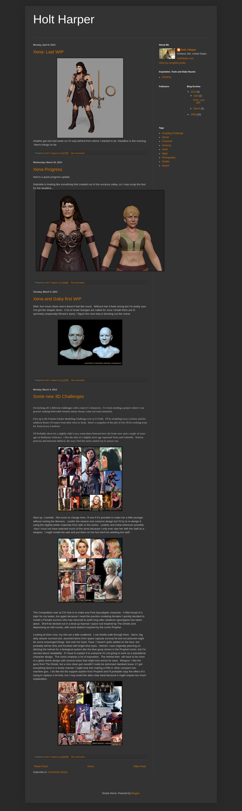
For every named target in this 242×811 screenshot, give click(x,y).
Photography (169, 157)
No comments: (78, 153)
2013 (194, 91)
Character (167, 141)
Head (165, 149)
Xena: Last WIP (48, 51)
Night (165, 153)
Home (90, 766)
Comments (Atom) (57, 772)
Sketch (165, 165)
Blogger (135, 793)
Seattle (165, 161)
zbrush (165, 137)
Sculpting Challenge (172, 133)
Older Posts (139, 766)
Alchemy (166, 77)
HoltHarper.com (185, 58)
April (196, 95)
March (197, 108)
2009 (194, 114)
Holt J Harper (188, 49)
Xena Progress (47, 169)
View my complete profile (172, 63)
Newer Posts (41, 766)
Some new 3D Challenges (58, 396)
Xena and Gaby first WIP (57, 298)
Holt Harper (63, 19)
